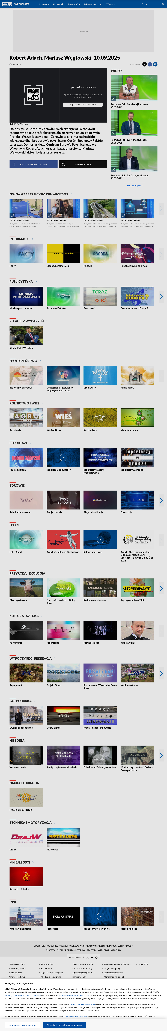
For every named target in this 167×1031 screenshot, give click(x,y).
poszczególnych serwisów (83, 1004)
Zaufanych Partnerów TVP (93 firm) (73, 995)
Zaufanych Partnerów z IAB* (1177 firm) (23, 995)
